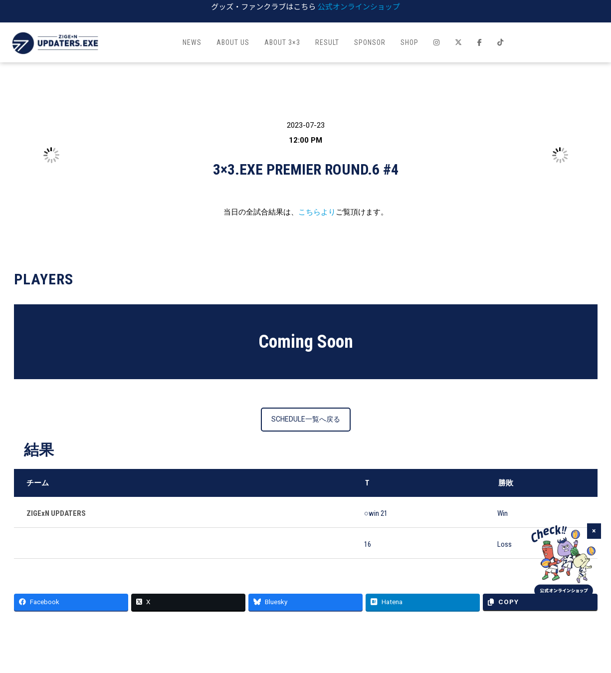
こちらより (317, 212)
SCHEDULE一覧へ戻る (305, 419)
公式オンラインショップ (359, 6)
